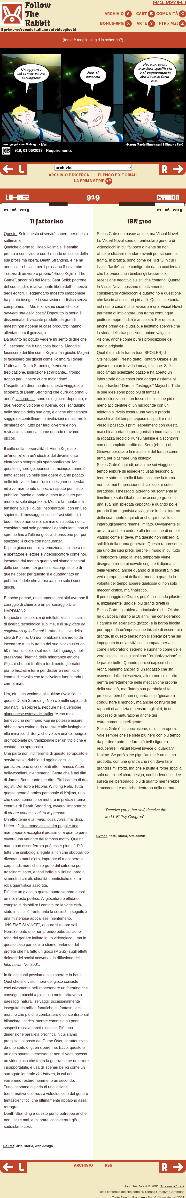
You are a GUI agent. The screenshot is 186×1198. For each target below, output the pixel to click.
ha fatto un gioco (38, 951)
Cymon (102, 836)
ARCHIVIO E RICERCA (69, 175)
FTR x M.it (172, 23)
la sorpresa (25, 399)
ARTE (146, 23)
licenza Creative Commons (164, 1192)
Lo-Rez (8, 1146)
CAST (145, 13)
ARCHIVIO (118, 13)
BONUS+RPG (116, 23)
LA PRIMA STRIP (93, 181)
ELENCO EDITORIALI (118, 175)
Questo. (10, 234)
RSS (108, 1165)
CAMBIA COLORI (169, 3)
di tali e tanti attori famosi (51, 766)
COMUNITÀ (171, 13)
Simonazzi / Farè (172, 1186)
